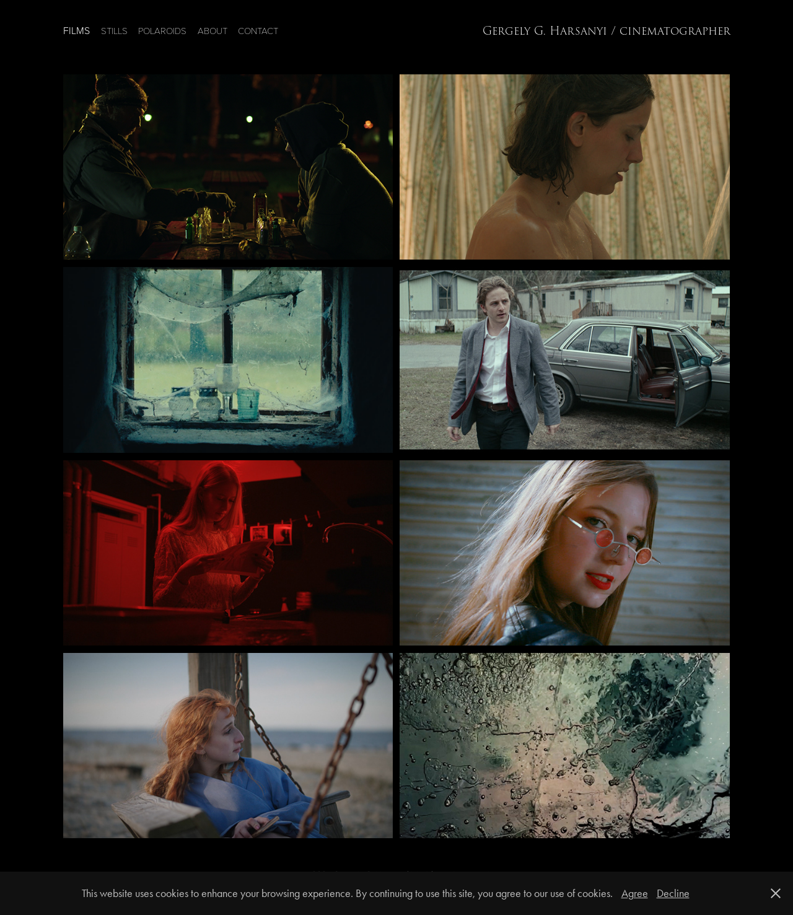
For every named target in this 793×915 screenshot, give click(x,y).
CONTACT (258, 30)
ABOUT (212, 30)
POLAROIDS (162, 30)
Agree (634, 893)
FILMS (76, 30)
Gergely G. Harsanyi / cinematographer (606, 31)
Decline (673, 893)
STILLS (114, 30)
